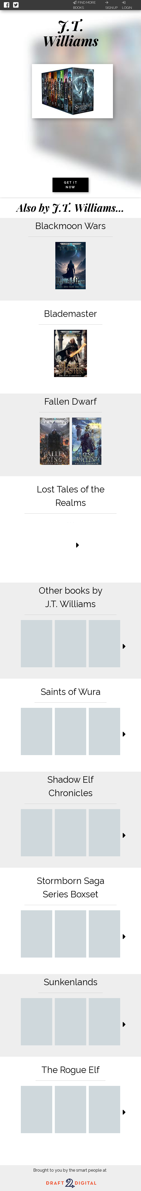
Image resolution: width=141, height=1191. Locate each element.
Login (127, 5)
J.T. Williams (70, 33)
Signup (111, 5)
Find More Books (84, 5)
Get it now (70, 185)
